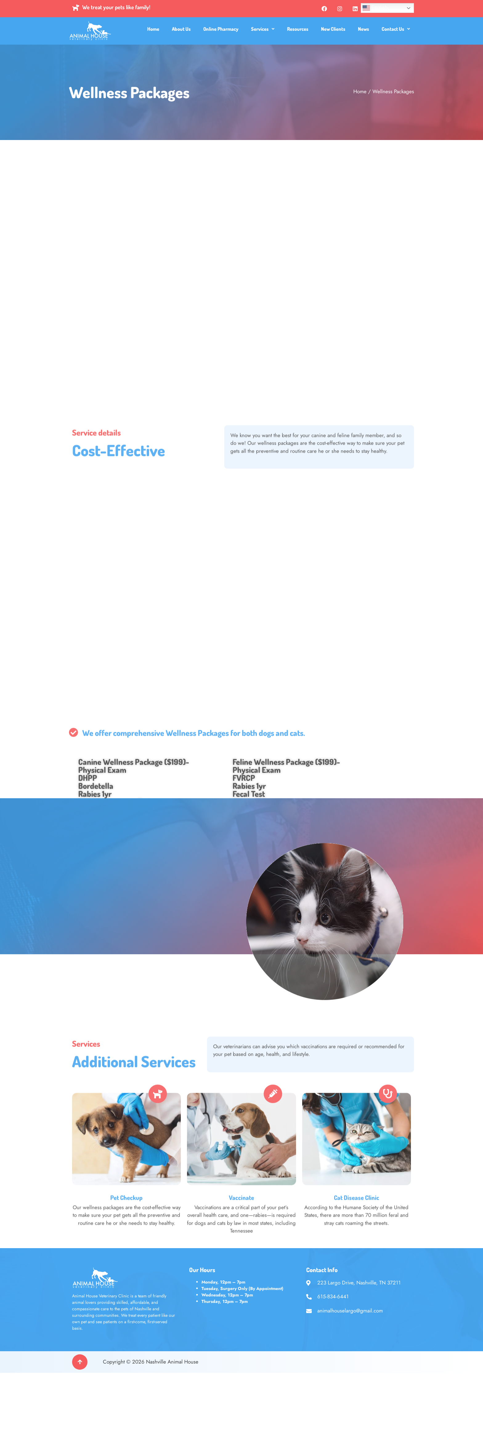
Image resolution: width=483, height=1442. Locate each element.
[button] (262, 29)
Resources (297, 29)
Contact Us (396, 29)
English (375, 8)
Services (262, 29)
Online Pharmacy (220, 29)
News (363, 29)
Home (153, 29)
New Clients (333, 29)
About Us (181, 29)
